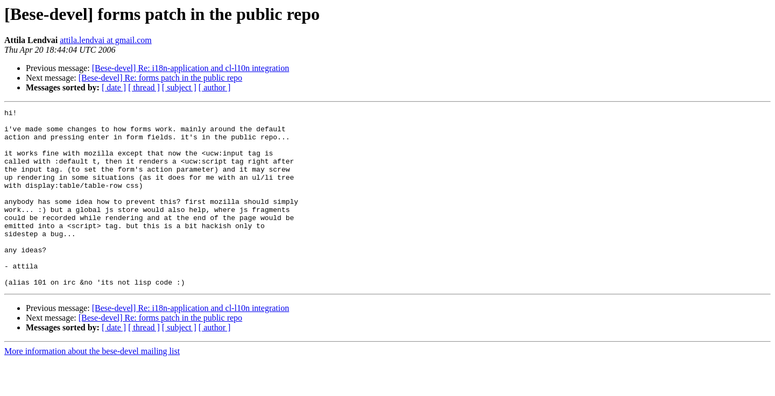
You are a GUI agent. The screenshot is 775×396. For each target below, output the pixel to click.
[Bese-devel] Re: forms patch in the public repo (160, 77)
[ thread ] (144, 87)
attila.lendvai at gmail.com (106, 40)
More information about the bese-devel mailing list (92, 386)
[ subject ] (179, 87)
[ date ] (114, 87)
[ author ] (215, 87)
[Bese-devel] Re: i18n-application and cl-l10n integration (191, 68)
